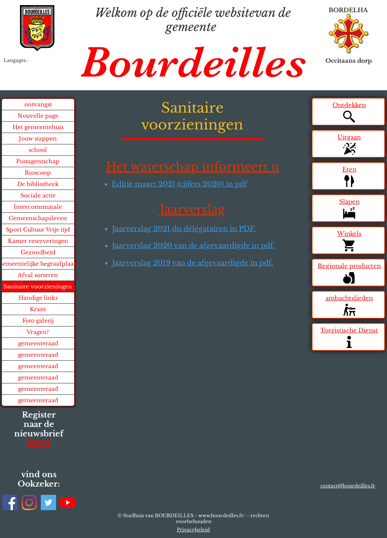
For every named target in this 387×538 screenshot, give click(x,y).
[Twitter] (48, 502)
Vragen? (38, 332)
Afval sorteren (38, 275)
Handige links (38, 297)
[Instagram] (29, 502)
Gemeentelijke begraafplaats (38, 263)
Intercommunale (38, 206)
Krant (38, 309)
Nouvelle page (38, 115)
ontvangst (38, 104)
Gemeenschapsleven (38, 218)
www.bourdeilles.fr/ (222, 515)
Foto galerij (38, 320)
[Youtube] (67, 502)
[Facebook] (10, 502)
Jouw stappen (38, 138)
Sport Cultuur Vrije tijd (38, 229)
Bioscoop (38, 172)
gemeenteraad (38, 343)
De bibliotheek (38, 184)
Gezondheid (38, 252)
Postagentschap (38, 161)
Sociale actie (38, 195)
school (38, 149)
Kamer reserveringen (38, 240)
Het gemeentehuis (38, 127)
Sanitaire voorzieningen (38, 286)
